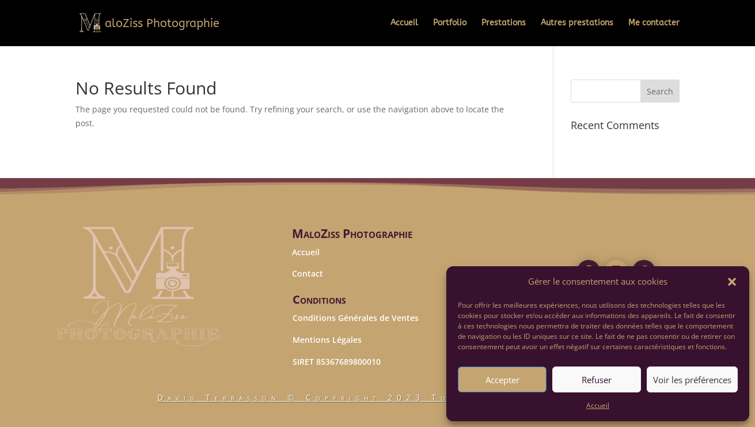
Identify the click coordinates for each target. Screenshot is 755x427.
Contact (307, 273)
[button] (732, 282)
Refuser (597, 380)
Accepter (502, 380)
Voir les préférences (692, 380)
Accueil (597, 405)
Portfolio (449, 23)
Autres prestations (577, 23)
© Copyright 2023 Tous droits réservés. (377, 397)
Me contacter (654, 23)
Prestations (503, 23)
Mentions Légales (327, 339)
